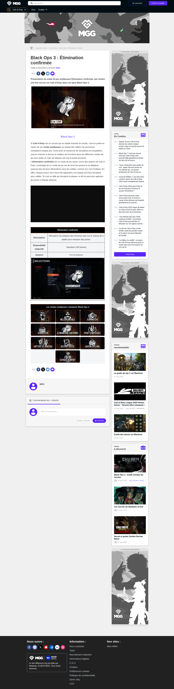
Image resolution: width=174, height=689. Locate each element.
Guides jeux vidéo (41, 48)
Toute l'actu (130, 254)
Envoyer (99, 420)
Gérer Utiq (75, 679)
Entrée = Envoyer (83, 421)
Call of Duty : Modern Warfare (138, 408)
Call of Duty (53, 48)
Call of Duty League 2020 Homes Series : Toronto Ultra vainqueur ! (129, 404)
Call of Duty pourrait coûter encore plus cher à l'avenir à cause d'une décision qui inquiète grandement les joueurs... (131, 199)
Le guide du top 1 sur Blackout (128, 373)
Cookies (73, 667)
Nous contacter (77, 646)
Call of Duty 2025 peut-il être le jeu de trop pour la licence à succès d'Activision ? (130, 188)
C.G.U (73, 663)
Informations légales (79, 659)
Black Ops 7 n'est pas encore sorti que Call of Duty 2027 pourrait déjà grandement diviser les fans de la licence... (131, 156)
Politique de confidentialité (82, 675)
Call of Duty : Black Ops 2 (139, 480)
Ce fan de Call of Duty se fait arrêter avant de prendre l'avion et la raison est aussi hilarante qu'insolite (131, 231)
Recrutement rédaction (81, 654)
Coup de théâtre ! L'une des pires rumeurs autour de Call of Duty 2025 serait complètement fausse (131, 179)
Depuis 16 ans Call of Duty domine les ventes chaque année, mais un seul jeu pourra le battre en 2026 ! (131, 145)
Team (72, 650)
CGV (72, 684)
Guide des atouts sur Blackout (128, 434)
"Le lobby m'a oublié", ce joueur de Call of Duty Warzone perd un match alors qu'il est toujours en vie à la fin (131, 243)
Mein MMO (112, 646)
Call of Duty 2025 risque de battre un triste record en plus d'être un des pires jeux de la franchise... (131, 209)
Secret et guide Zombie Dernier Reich (128, 537)
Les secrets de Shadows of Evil (128, 507)
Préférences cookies (79, 671)
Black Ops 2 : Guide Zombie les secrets (128, 476)
